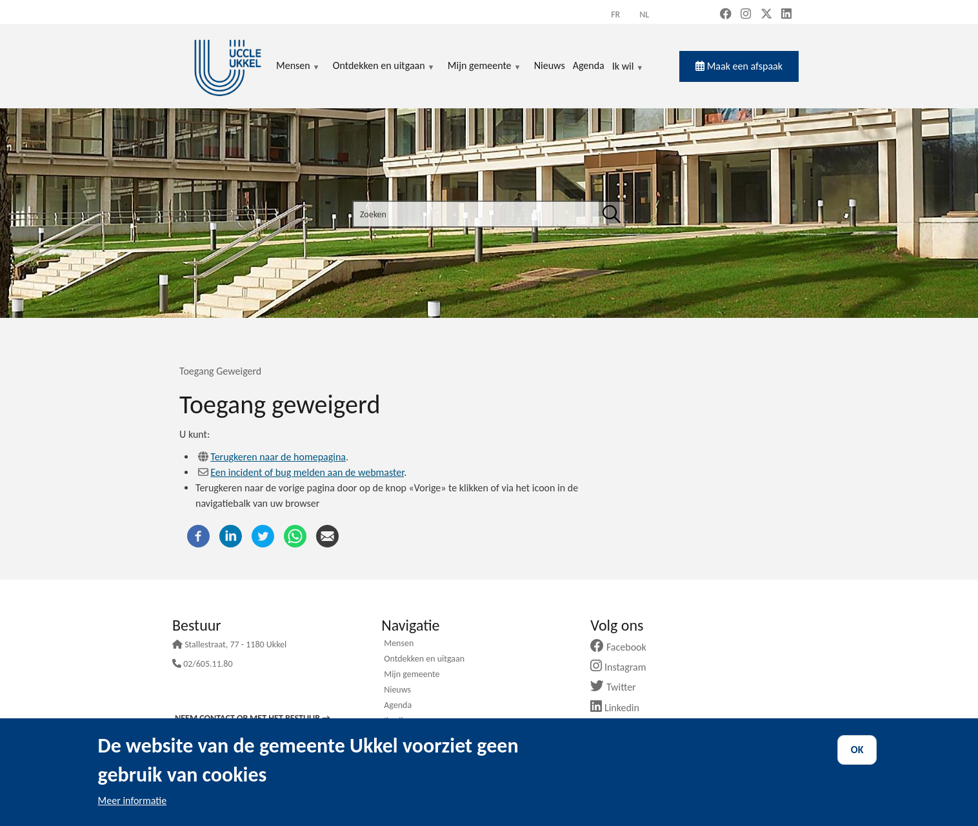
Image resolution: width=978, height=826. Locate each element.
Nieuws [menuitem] (549, 65)
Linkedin (619, 708)
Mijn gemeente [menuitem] (484, 66)
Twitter (617, 687)
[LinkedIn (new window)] (786, 15)
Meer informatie (132, 800)
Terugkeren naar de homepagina (278, 457)
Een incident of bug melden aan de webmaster (307, 472)
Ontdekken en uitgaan (424, 659)
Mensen (399, 644)
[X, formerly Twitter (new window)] (766, 15)
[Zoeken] (611, 214)
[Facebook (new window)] (726, 15)
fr (615, 14)
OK (857, 749)
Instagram (623, 667)
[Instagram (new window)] (745, 15)
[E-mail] (327, 535)
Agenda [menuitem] (588, 65)
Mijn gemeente (411, 675)
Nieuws (397, 690)
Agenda (398, 706)
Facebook (623, 647)
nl (644, 14)
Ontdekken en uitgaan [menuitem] (384, 66)
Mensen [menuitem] (298, 66)
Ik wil (628, 67)
